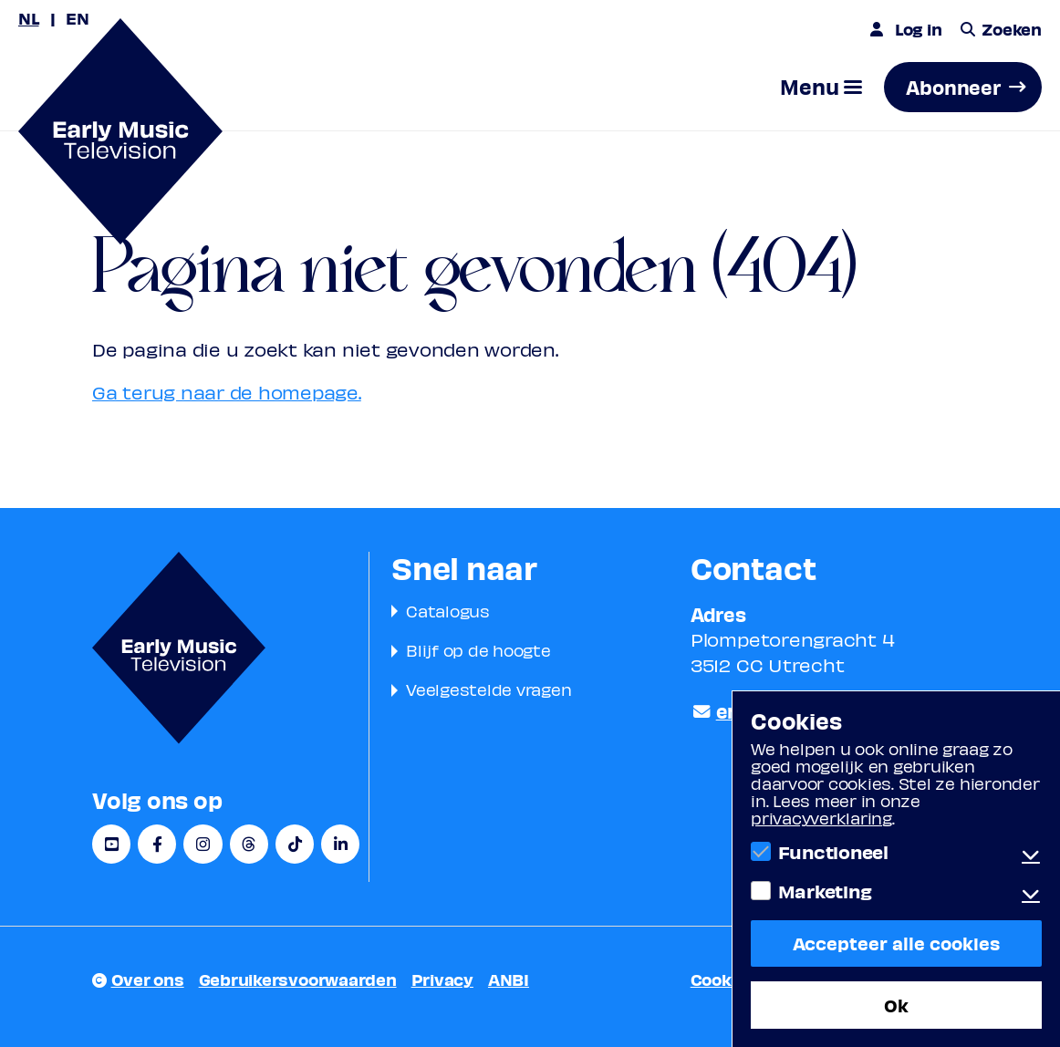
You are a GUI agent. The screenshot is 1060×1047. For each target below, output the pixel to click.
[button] (821, 87)
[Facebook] (157, 844)
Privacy (442, 979)
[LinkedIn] (340, 844)
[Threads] (249, 844)
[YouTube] (111, 844)
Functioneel (833, 852)
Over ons (147, 979)
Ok (896, 1004)
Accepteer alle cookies (896, 942)
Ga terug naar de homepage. (226, 392)
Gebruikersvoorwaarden (298, 979)
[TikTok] (294, 844)
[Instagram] (202, 844)
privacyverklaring (821, 817)
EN (77, 17)
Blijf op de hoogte (478, 649)
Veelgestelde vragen (488, 689)
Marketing (825, 891)
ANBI (508, 979)
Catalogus (448, 610)
